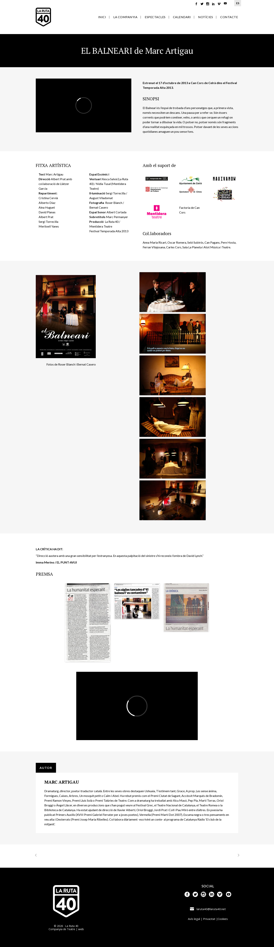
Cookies (223, 919)
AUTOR (46, 767)
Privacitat (209, 919)
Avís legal (194, 919)
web (81, 929)
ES (237, 3)
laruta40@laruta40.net (211, 909)
